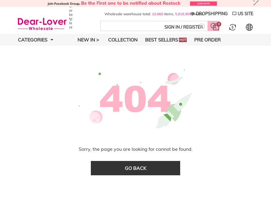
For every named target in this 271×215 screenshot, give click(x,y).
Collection (123, 40)
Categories (35, 40)
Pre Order (207, 40)
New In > (88, 40)
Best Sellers (166, 40)
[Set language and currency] (249, 27)
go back (135, 168)
